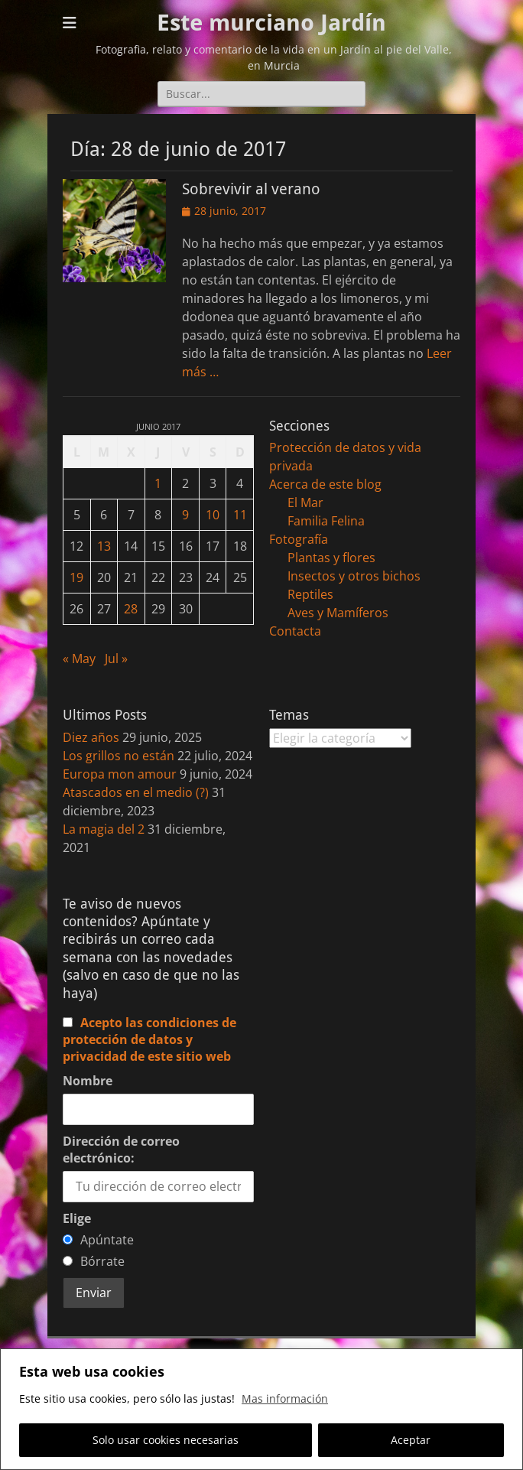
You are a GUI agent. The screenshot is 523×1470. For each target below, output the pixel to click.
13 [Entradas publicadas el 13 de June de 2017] (104, 546)
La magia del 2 (104, 829)
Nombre (87, 1080)
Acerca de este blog (325, 484)
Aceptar (410, 1440)
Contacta (295, 631)
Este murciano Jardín (271, 22)
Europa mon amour (120, 774)
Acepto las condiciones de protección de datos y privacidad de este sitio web (149, 1039)
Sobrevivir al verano (251, 189)
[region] (261, 1409)
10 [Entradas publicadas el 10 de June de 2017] (212, 514)
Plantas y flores (331, 557)
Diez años (91, 737)
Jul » (116, 658)
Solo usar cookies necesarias (166, 1440)
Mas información (285, 1398)
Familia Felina (326, 520)
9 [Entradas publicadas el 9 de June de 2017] (185, 514)
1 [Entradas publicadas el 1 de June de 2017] (157, 483)
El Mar (305, 502)
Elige (77, 1218)
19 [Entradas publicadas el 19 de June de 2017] (76, 577)
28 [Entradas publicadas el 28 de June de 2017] (131, 608)
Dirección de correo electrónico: (121, 1149)
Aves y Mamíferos (337, 612)
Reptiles (310, 594)
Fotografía (298, 539)
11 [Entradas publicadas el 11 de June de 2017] (240, 514)
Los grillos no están (118, 755)
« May (79, 658)
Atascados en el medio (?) (136, 792)
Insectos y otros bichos (354, 576)
